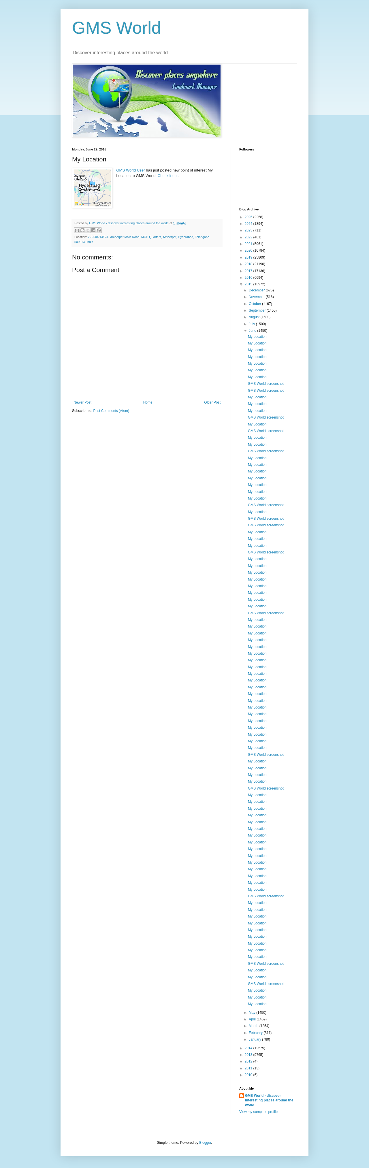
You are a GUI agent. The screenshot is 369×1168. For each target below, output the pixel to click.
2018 (249, 264)
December (257, 290)
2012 (249, 1061)
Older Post (212, 402)
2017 (249, 271)
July (252, 324)
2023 (249, 230)
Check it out (168, 176)
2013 (249, 1055)
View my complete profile (258, 1112)
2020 (249, 250)
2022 (249, 237)
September (258, 310)
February (256, 1033)
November (257, 297)
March (254, 1026)
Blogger (205, 1143)
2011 (249, 1068)
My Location (257, 337)
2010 (249, 1075)
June (253, 331)
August (255, 317)
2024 (249, 224)
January (255, 1039)
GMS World (116, 27)
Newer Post (82, 402)
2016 (249, 278)
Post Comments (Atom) (111, 411)
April (253, 1019)
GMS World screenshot (266, 384)
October (255, 304)
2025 (249, 217)
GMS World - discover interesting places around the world (269, 1100)
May (252, 1013)
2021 (249, 244)
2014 (249, 1048)
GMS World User (130, 170)
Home (148, 402)
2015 (249, 284)
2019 (249, 257)
